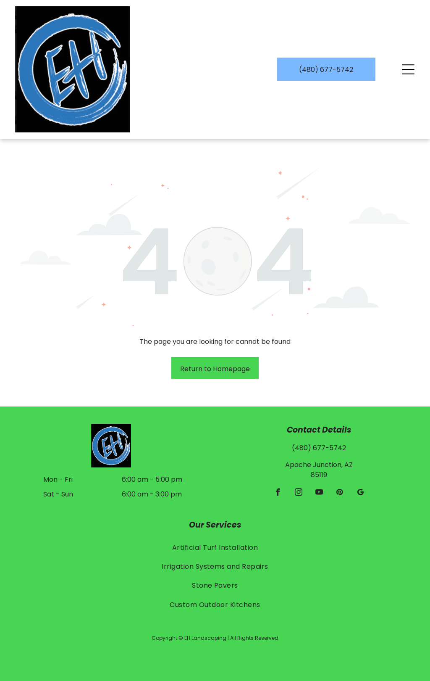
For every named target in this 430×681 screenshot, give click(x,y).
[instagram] (298, 493)
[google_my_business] (360, 493)
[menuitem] (215, 547)
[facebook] (277, 493)
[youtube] (319, 493)
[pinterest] (339, 493)
